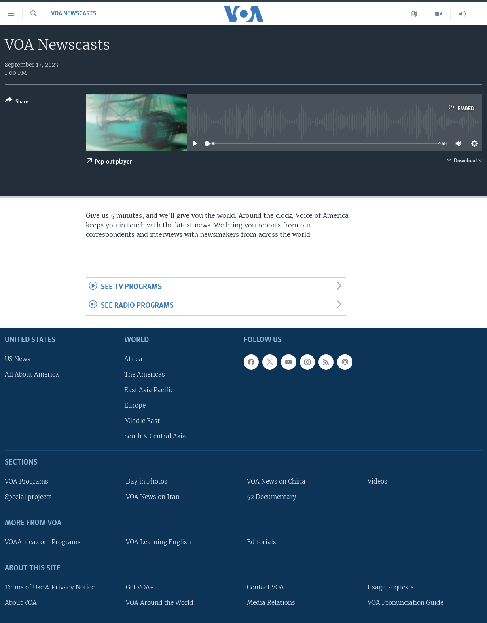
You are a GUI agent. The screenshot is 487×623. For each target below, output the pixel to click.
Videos (377, 481)
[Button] (16, 102)
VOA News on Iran (153, 497)
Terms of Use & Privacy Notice (50, 587)
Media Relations (271, 602)
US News (17, 359)
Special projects (28, 497)
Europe (135, 405)
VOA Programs (26, 481)
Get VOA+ (140, 587)
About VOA (21, 602)
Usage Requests (391, 587)
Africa (133, 359)
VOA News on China (276, 481)
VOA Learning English (158, 542)
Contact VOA (265, 587)
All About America (32, 374)
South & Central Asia (155, 436)
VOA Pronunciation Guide (405, 602)
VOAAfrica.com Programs (43, 542)
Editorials (261, 542)
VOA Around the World (159, 602)
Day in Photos (146, 481)
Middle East (142, 421)
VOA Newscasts (73, 14)
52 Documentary (271, 497)
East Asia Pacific (149, 390)
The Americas (144, 374)
